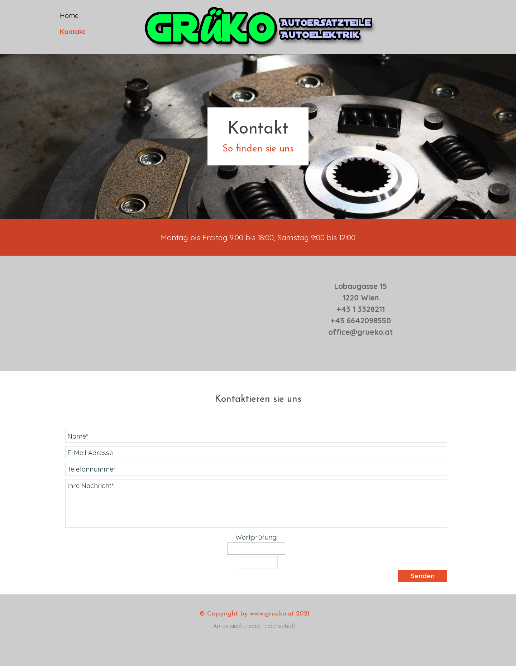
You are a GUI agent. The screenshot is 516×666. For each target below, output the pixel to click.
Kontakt (72, 31)
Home (69, 15)
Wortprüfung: (256, 537)
